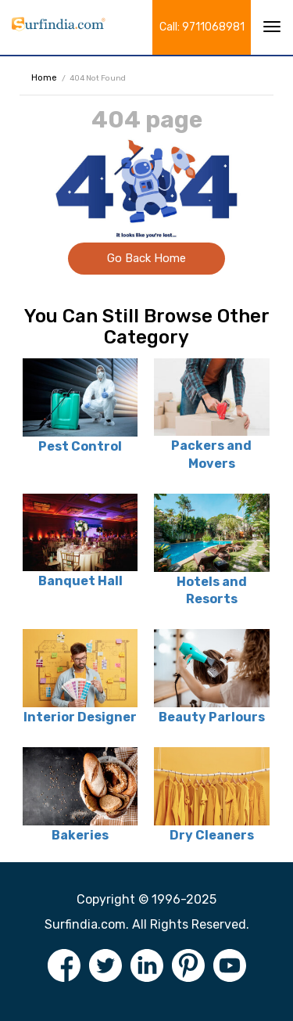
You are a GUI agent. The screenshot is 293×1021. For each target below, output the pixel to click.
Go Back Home (146, 258)
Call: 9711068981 (202, 27)
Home (44, 78)
